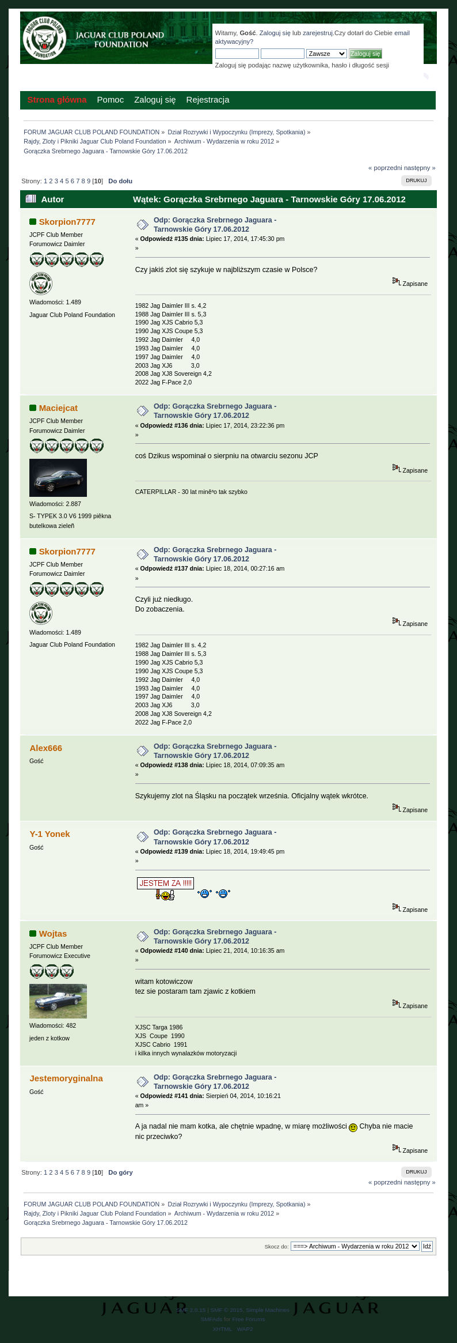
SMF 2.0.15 (191, 1310)
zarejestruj (318, 32)
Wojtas (53, 933)
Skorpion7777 (67, 222)
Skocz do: (277, 1246)
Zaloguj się (275, 32)
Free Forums (248, 1319)
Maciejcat (58, 408)
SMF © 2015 (227, 1310)
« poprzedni (385, 167)
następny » (420, 167)
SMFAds (212, 1319)
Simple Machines (268, 1310)
